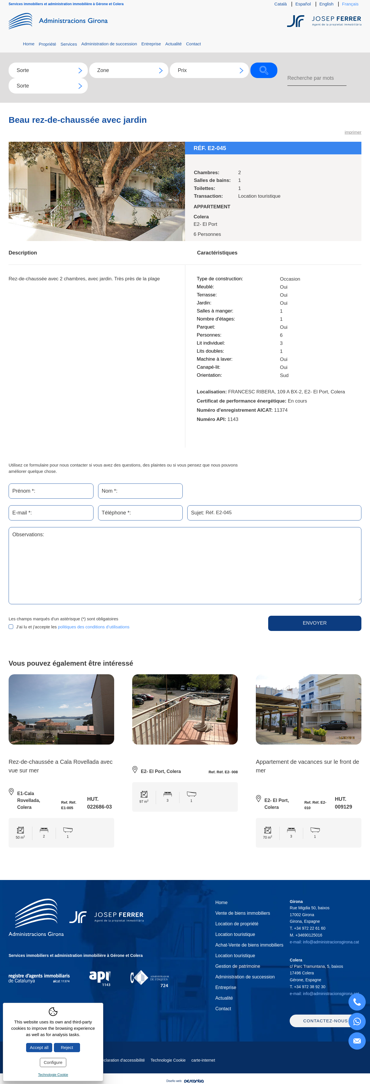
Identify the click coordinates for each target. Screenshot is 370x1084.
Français (350, 3)
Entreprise (151, 43)
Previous (15, 191)
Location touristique (235, 934)
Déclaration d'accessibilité (122, 1060)
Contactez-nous (325, 1020)
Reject (67, 1047)
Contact (193, 43)
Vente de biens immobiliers (242, 913)
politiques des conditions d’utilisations (93, 626)
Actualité (173, 43)
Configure (53, 1062)
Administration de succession (109, 43)
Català (280, 3)
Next (178, 191)
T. (307, 928)
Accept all (39, 1047)
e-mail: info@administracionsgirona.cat (324, 942)
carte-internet (203, 1060)
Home (28, 43)
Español (303, 3)
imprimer (353, 132)
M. (306, 935)
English (327, 3)
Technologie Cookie (168, 1060)
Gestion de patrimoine (237, 966)
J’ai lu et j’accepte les (72, 626)
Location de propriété (236, 923)
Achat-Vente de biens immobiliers (249, 945)
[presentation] (198, 627)
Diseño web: (185, 1081)
